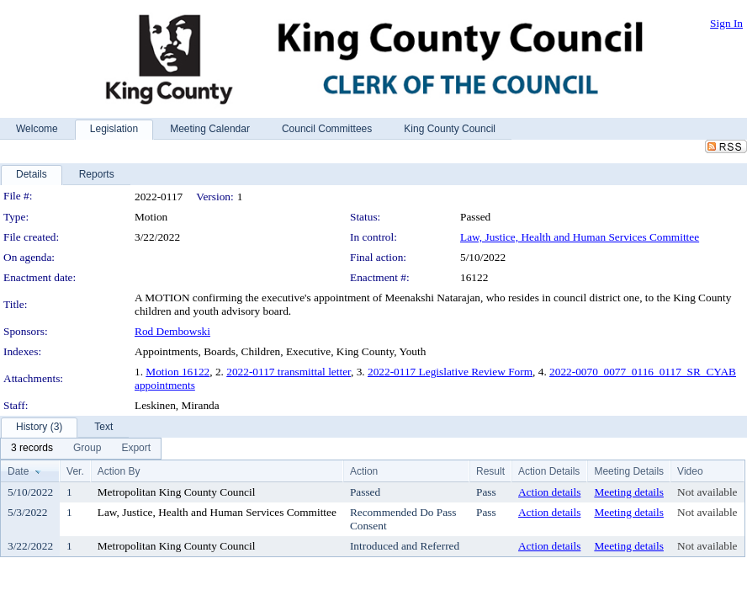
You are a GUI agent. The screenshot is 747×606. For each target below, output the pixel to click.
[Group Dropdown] (87, 449)
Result (490, 471)
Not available (707, 492)
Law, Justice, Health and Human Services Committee (579, 237)
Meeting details (629, 492)
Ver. (75, 471)
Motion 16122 (177, 371)
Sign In (726, 23)
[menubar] (81, 449)
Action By (119, 471)
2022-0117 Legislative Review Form (450, 371)
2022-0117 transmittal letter (288, 371)
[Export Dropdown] (136, 449)
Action (364, 471)
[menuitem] (32, 449)
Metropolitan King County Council (177, 492)
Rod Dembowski (172, 331)
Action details (549, 492)
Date (18, 471)
